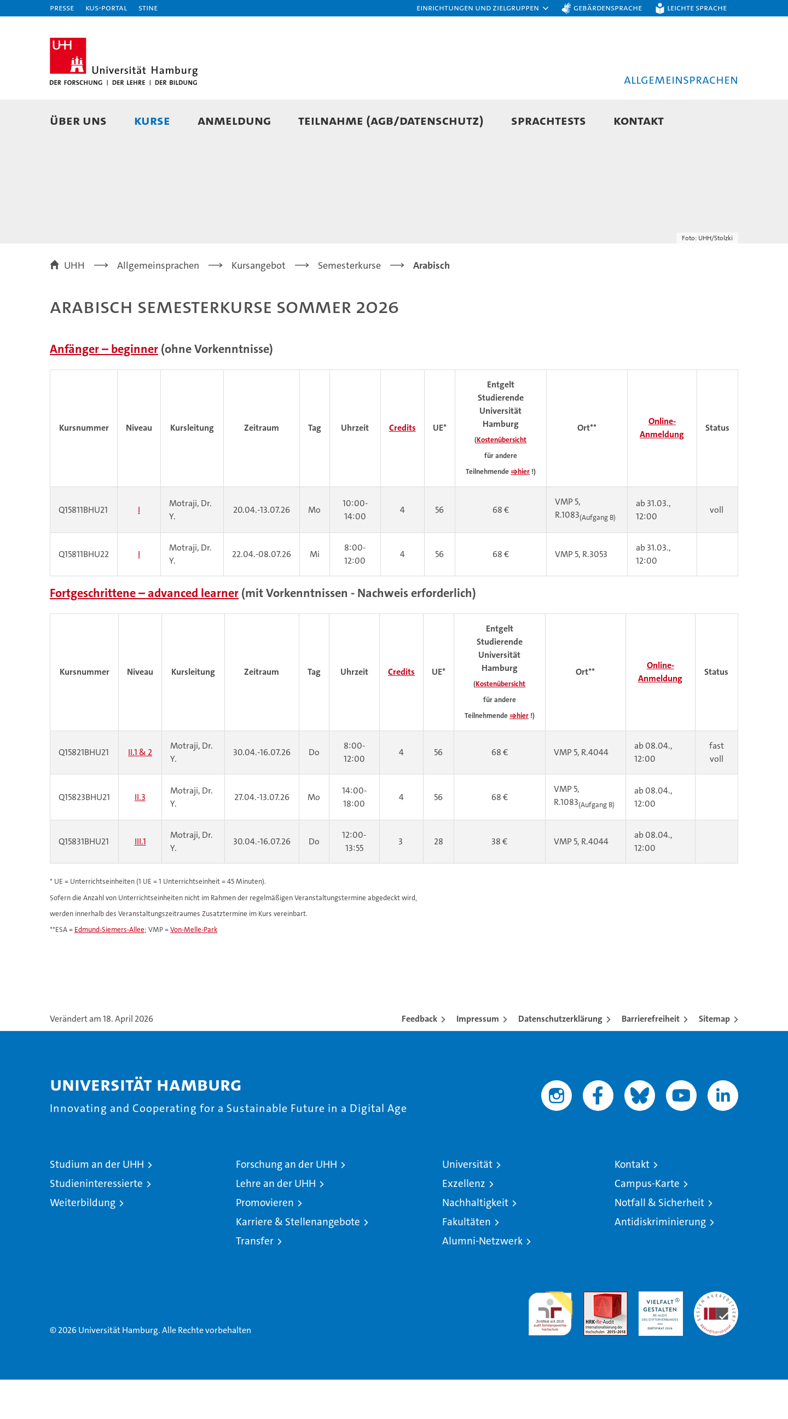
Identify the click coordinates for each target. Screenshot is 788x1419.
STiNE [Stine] (148, 7)
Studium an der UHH (97, 1204)
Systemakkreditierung (716, 1336)
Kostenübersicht (501, 479)
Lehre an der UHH (276, 1223)
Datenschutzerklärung (560, 1058)
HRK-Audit (658, 1336)
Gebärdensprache (607, 7)
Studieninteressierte (96, 1223)
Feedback (419, 1058)
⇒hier (520, 511)
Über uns (78, 120)
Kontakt (638, 120)
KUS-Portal (106, 7)
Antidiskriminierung (660, 1261)
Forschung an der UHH (286, 1204)
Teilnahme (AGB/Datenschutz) (391, 120)
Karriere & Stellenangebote (298, 1261)
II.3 (140, 836)
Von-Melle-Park (193, 969)
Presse (62, 7)
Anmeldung (234, 120)
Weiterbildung (82, 1242)
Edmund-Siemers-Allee (109, 969)
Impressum (477, 1058)
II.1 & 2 (140, 791)
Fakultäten (466, 1261)
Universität (467, 1204)
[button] (483, 8)
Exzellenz (463, 1223)
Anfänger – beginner (104, 388)
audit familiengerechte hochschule (550, 1348)
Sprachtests (548, 120)
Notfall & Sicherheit (659, 1242)
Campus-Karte (647, 1223)
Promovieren (265, 1242)
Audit (593, 1336)
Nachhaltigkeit (475, 1242)
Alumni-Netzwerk (482, 1280)
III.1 (140, 881)
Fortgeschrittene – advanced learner (144, 632)
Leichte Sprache (697, 7)
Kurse (152, 120)
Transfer (255, 1280)
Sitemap (714, 1058)
